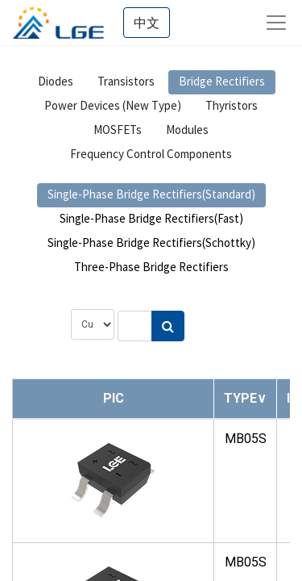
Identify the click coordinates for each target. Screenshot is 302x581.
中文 (146, 23)
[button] (245, 398)
